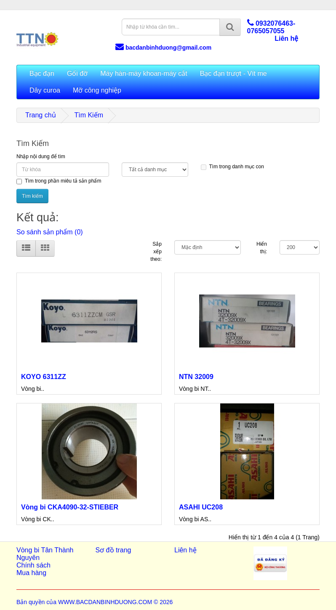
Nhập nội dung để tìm (40, 156)
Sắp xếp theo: (156, 251)
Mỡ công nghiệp (97, 90)
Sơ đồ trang (113, 550)
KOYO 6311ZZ (43, 376)
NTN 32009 (196, 376)
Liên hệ (286, 38)
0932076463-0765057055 (271, 27)
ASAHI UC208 (201, 507)
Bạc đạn (41, 73)
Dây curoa (44, 90)
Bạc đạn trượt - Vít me (233, 73)
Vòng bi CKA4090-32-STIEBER (69, 507)
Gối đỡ (77, 73)
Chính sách (33, 565)
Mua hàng (31, 572)
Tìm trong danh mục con (232, 167)
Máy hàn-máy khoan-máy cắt (143, 73)
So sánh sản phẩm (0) (49, 232)
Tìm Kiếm (88, 115)
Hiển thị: (261, 248)
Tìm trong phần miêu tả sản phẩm (58, 181)
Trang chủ (40, 115)
